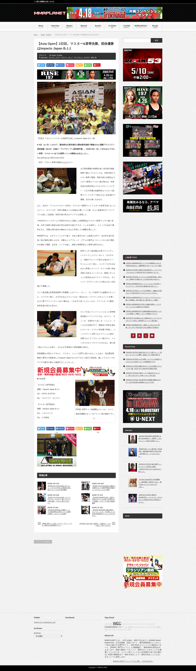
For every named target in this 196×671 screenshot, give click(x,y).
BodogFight (121, 629)
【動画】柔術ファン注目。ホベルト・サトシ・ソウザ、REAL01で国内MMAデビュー (57, 524)
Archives (37, 633)
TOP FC (136, 624)
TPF (120, 627)
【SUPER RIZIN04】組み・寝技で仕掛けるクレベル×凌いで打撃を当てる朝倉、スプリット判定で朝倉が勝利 (103, 500)
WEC (117, 623)
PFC (129, 629)
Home (35, 34)
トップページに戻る (42, 541)
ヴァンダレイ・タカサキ (82, 57)
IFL (147, 624)
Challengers (111, 626)
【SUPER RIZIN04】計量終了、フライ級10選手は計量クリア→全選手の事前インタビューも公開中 (59, 512)
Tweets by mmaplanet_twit (44, 622)
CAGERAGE (108, 624)
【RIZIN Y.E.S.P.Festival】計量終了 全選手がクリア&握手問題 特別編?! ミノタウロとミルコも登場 (104, 487)
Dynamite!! (151, 624)
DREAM (136, 627)
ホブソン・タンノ (67, 57)
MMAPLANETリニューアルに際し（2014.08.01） (133, 661)
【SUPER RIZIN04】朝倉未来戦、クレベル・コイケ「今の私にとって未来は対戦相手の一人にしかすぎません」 (103, 512)
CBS (110, 629)
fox (126, 629)
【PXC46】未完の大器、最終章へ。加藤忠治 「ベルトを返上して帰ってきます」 (95, 524)
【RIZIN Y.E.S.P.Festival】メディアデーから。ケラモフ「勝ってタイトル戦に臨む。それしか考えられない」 (59, 500)
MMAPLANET (103, 667)
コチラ (65, 162)
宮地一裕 (93, 57)
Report (43, 34)
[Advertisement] (98, 450)
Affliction (142, 627)
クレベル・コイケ (54, 57)
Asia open (44, 57)
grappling (142, 624)
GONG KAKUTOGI (127, 624)
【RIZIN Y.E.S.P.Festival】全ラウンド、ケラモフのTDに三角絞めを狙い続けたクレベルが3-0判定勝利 (59, 487)
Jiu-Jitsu (125, 627)
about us (114, 629)
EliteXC (130, 627)
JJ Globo (48, 34)
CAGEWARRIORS (151, 627)
